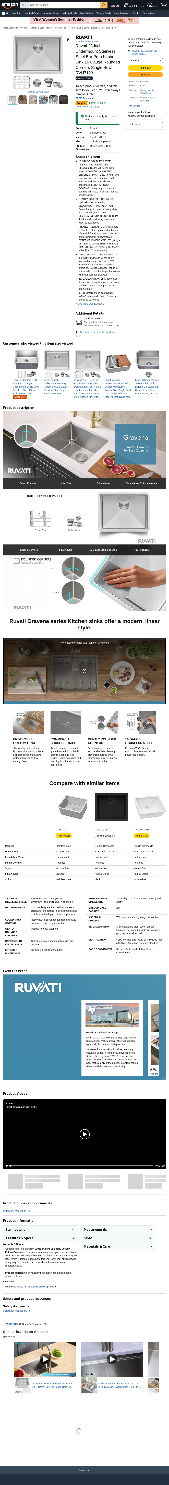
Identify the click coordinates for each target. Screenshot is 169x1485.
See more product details (91, 303)
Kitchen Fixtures (61, 28)
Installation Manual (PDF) (16, 1211)
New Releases (122, 13)
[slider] (81, 1165)
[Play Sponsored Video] (45, 1359)
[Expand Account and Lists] (143, 6)
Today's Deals (103, 13)
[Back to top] (84, 1473)
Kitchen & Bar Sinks (80, 28)
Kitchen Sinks (97, 28)
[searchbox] (64, 5)
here (18, 1265)
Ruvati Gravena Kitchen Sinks (21, 1106)
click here (18, 1276)
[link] (27, 386)
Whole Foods (70, 13)
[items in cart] (163, 5)
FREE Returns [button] (85, 98)
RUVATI (143, 85)
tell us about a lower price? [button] (40, 1286)
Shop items (82, 106)
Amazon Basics (51, 13)
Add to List (135, 124)
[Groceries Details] (154, 13)
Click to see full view (38, 91)
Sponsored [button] (9, 1336)
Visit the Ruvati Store (87, 41)
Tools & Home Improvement (15, 28)
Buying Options (105, 835)
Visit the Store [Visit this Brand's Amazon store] (157, 1074)
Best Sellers (86, 13)
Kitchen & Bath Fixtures (41, 28)
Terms (96, 106)
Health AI (16, 13)
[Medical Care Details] (40, 13)
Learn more (113, 325)
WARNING (12, 1324)
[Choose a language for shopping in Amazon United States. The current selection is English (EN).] (114, 5)
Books (136, 13)
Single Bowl (111, 28)
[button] (5, 13)
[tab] (28, 483)
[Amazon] (10, 5)
